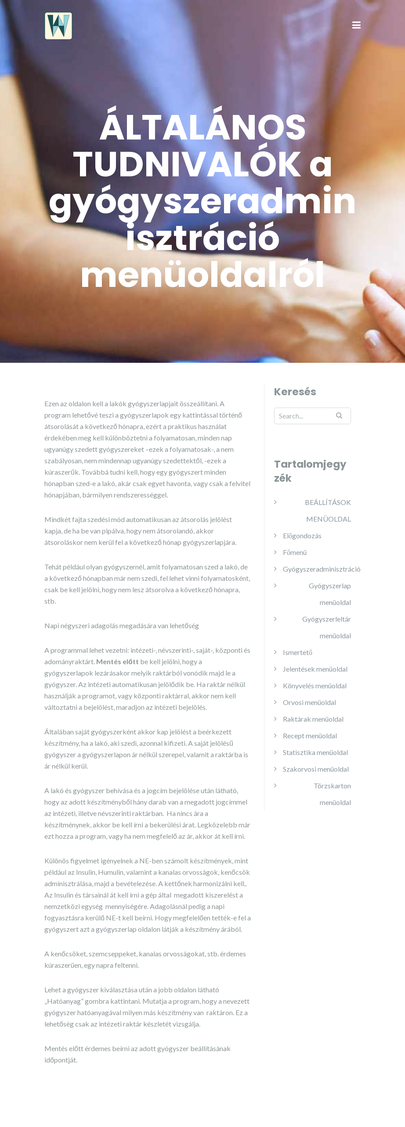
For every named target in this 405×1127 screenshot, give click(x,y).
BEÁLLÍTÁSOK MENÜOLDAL (328, 510)
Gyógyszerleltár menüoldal (326, 627)
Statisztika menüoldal (315, 752)
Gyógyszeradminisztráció (322, 569)
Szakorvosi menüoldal (316, 769)
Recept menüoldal (310, 735)
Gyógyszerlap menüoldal (330, 593)
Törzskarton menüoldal (332, 793)
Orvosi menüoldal (309, 702)
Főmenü (295, 552)
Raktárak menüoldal (313, 719)
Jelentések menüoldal (315, 669)
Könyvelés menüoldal (315, 685)
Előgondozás (302, 535)
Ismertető (297, 652)
